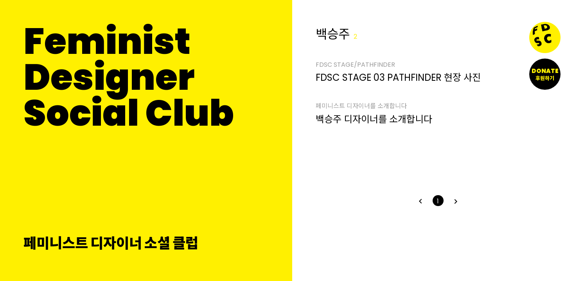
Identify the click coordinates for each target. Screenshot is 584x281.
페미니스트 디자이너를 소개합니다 (361, 106)
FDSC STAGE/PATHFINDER (355, 65)
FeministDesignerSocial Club (128, 77)
